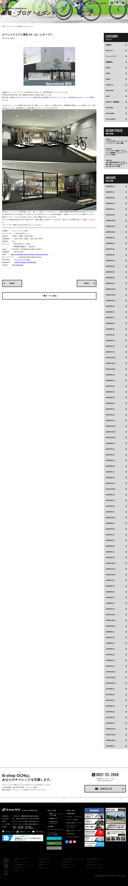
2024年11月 (110, 295)
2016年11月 (110, 735)
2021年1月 (110, 512)
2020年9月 (110, 524)
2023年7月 (110, 387)
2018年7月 (110, 638)
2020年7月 (110, 529)
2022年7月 (110, 449)
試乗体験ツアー (54, 819)
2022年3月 (110, 472)
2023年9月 (110, 375)
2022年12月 (110, 427)
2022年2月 (110, 478)
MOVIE (108, 68)
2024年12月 (110, 290)
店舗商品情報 (71, 814)
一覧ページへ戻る (49, 296)
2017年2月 (110, 724)
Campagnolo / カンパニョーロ (24, 865)
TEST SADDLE (110, 119)
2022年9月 (110, 444)
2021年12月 (110, 489)
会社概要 (50, 827)
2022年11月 (110, 432)
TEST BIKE (109, 108)
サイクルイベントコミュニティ (72, 827)
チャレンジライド (111, 56)
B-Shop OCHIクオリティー (53, 823)
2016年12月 (110, 729)
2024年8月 (110, 312)
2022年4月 (110, 467)
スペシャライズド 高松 (54, 848)
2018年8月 (110, 632)
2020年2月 (110, 552)
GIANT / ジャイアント (21, 862)
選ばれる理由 (52, 811)
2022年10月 (110, 438)
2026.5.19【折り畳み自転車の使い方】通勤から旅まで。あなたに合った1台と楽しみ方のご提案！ (115, 163)
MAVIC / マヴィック (70, 865)
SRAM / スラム (44, 865)
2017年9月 (110, 689)
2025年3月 (110, 272)
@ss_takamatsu (17, 265)
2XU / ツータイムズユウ (95, 868)
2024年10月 (110, 301)
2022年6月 (110, 455)
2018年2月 (110, 661)
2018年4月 (110, 655)
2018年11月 (110, 621)
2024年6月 (110, 324)
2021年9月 (110, 495)
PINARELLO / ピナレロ (95, 859)
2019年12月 (110, 564)
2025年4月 (110, 267)
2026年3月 (110, 204)
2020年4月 (110, 547)
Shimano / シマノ (93, 862)
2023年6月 (110, 392)
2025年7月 (110, 250)
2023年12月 (110, 358)
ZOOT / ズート (19, 871)
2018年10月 (110, 626)
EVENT (108, 79)
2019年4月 (110, 592)
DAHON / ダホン (69, 862)
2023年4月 (110, 404)
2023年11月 (110, 364)
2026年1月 (110, 215)
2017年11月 (110, 678)
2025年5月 (110, 261)
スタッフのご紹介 (72, 820)
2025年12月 (110, 221)
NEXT (86, 284)
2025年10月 (110, 232)
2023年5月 (110, 398)
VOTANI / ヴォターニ (21, 859)
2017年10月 (110, 684)
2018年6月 (110, 644)
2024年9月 (110, 307)
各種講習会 (109, 62)
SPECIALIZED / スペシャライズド (74, 859)
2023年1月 (110, 421)
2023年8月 (110, 381)
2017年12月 (110, 672)
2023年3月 (110, 409)
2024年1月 (110, 352)
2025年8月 (110, 244)
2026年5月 (110, 192)
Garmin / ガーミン (45, 868)
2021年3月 (110, 507)
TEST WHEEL (110, 114)
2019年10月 (110, 575)
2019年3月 (110, 598)
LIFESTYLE (109, 85)
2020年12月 (110, 518)
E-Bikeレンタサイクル (54, 839)
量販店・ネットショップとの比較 (56, 815)
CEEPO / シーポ (44, 862)
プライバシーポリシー (73, 837)
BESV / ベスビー (45, 859)
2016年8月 (110, 746)
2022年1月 (110, 484)
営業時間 (108, 45)
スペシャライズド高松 (22, 260)
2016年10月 (110, 741)
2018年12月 (110, 615)
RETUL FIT (109, 51)
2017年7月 (110, 701)
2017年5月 (110, 706)
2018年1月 (110, 666)
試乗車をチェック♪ (54, 843)
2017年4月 (110, 712)
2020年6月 (110, 535)
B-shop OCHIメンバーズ (74, 823)
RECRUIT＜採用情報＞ (113, 102)
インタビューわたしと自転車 (52, 834)
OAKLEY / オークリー (21, 868)
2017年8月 (110, 695)
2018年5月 (110, 649)
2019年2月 (110, 604)
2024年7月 (110, 318)
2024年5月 (110, 329)
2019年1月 (110, 609)
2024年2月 (110, 347)
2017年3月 (110, 718)
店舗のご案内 (71, 811)
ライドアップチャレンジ (55, 830)
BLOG (108, 96)
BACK (12, 284)
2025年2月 (110, 278)
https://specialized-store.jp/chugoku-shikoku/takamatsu (29, 255)
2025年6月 (110, 255)
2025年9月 (110, 238)
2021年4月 (110, 501)
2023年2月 (110, 415)
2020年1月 (110, 558)
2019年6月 (110, 586)
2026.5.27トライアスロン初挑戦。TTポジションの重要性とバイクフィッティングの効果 (115, 152)
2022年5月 (110, 461)
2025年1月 (110, 284)
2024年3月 (110, 341)
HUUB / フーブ (68, 868)
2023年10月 (110, 369)
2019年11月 (110, 569)
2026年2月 (110, 209)
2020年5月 (110, 541)
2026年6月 (110, 187)
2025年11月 (110, 227)
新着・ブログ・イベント (74, 831)
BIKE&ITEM (109, 91)
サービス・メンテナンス (74, 817)
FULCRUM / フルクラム (95, 865)
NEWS (12, 38)
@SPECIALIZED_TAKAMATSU (25, 263)
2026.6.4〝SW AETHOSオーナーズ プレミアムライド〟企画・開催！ (115, 141)
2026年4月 (110, 198)
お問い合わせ (71, 834)
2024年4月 (110, 335)
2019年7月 (110, 581)
